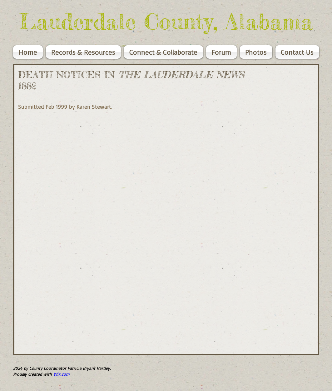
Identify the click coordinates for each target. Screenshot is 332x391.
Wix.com (61, 374)
